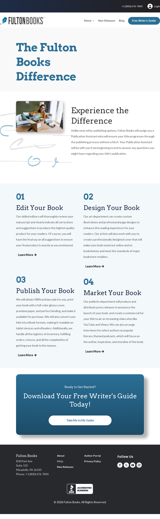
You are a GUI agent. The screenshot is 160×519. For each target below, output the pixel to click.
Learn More (25, 255)
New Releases (106, 20)
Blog (122, 20)
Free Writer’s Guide (144, 20)
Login (153, 6)
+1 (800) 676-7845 (132, 6)
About (87, 20)
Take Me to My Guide (80, 420)
